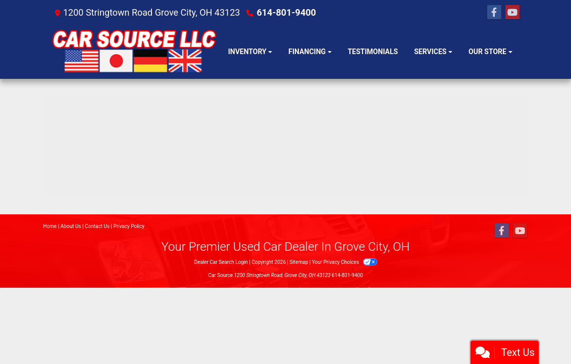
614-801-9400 (286, 12)
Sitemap (298, 262)
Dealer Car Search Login (221, 262)
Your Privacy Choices (344, 262)
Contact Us (97, 226)
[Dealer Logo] (135, 52)
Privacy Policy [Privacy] (129, 226)
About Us (71, 226)
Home (50, 226)
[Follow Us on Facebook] (494, 12)
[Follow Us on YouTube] (512, 12)
